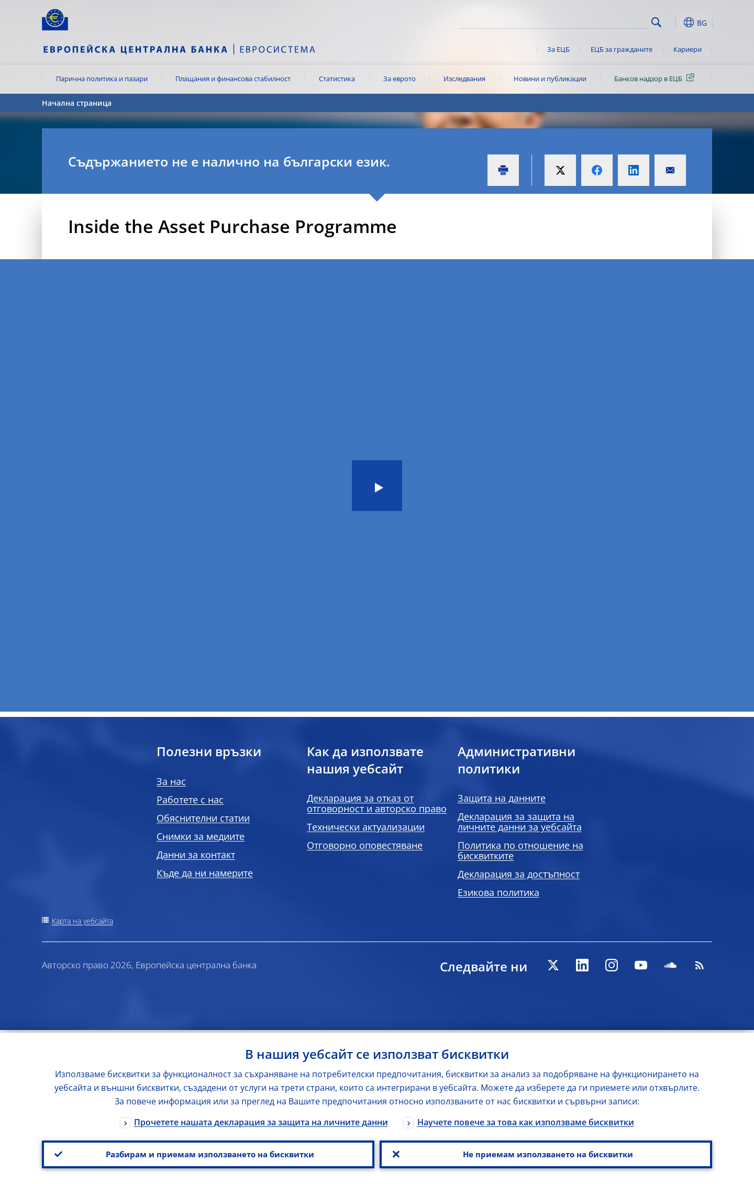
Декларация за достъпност (519, 874)
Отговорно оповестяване (365, 845)
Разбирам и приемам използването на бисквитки (208, 1153)
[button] (675, 22)
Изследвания (464, 78)
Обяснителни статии (203, 818)
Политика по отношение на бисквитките (520, 850)
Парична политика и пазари (102, 78)
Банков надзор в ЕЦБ (656, 78)
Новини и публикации (550, 78)
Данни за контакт (196, 854)
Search (656, 22)
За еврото (399, 78)
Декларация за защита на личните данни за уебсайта (520, 821)
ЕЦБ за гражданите (621, 49)
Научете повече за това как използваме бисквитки (525, 1119)
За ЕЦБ (558, 49)
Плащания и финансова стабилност (233, 78)
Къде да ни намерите (205, 873)
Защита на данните (502, 798)
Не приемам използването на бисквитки (545, 1153)
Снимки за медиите (201, 836)
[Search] (595, 21)
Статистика (337, 78)
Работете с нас (190, 799)
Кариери (687, 49)
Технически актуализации (366, 827)
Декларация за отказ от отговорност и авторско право (377, 803)
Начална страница (77, 103)
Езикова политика (498, 892)
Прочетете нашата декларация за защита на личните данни (261, 1119)
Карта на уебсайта (82, 921)
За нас (171, 781)
